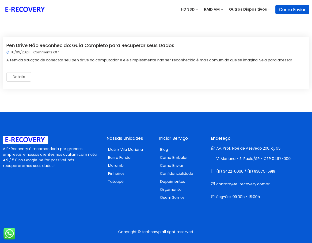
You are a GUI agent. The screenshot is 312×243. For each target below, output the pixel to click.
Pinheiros (116, 173)
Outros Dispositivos (248, 9)
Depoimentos (172, 181)
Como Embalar (174, 157)
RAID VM (212, 9)
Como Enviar (292, 9)
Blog (164, 149)
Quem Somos (172, 197)
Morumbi (116, 165)
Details (18, 77)
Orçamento (171, 189)
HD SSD (188, 9)
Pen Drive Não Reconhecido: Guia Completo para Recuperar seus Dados (90, 45)
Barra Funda (119, 157)
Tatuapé (116, 181)
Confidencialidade (176, 173)
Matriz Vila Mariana (125, 149)
